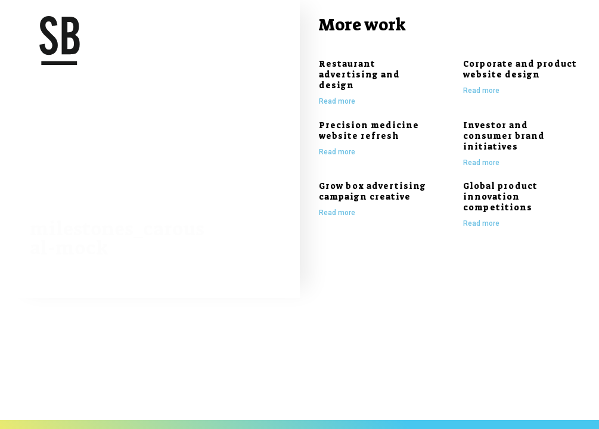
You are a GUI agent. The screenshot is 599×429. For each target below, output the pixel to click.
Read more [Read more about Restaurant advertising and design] (337, 101)
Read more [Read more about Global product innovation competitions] (481, 223)
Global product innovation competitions (500, 197)
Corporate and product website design (520, 69)
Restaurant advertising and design (359, 74)
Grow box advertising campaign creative (372, 191)
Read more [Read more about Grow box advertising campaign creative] (337, 213)
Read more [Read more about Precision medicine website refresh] (337, 152)
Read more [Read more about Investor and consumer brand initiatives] (481, 162)
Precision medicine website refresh (369, 130)
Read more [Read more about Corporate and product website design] (481, 90)
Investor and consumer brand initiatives (504, 136)
